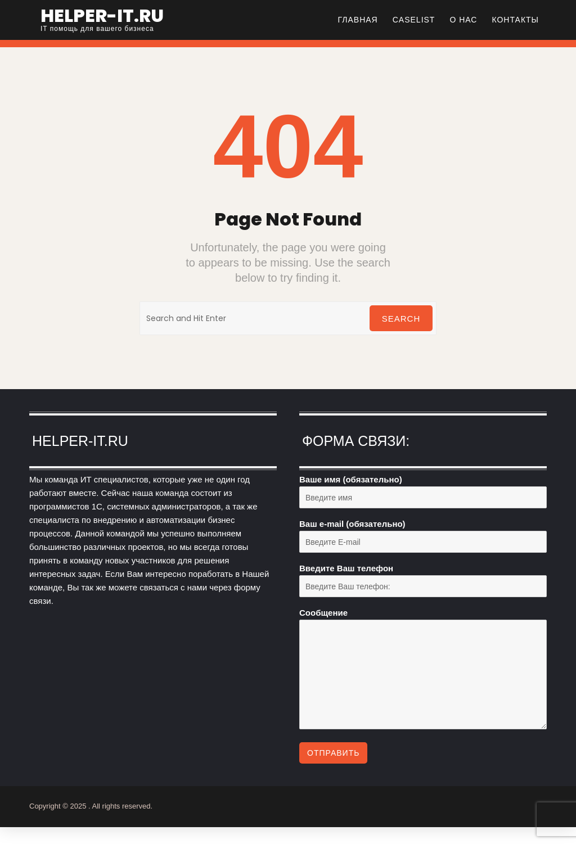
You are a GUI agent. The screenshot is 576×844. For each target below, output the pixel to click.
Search (401, 318)
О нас (463, 19)
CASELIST (414, 19)
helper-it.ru (102, 15)
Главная (358, 19)
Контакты (515, 19)
